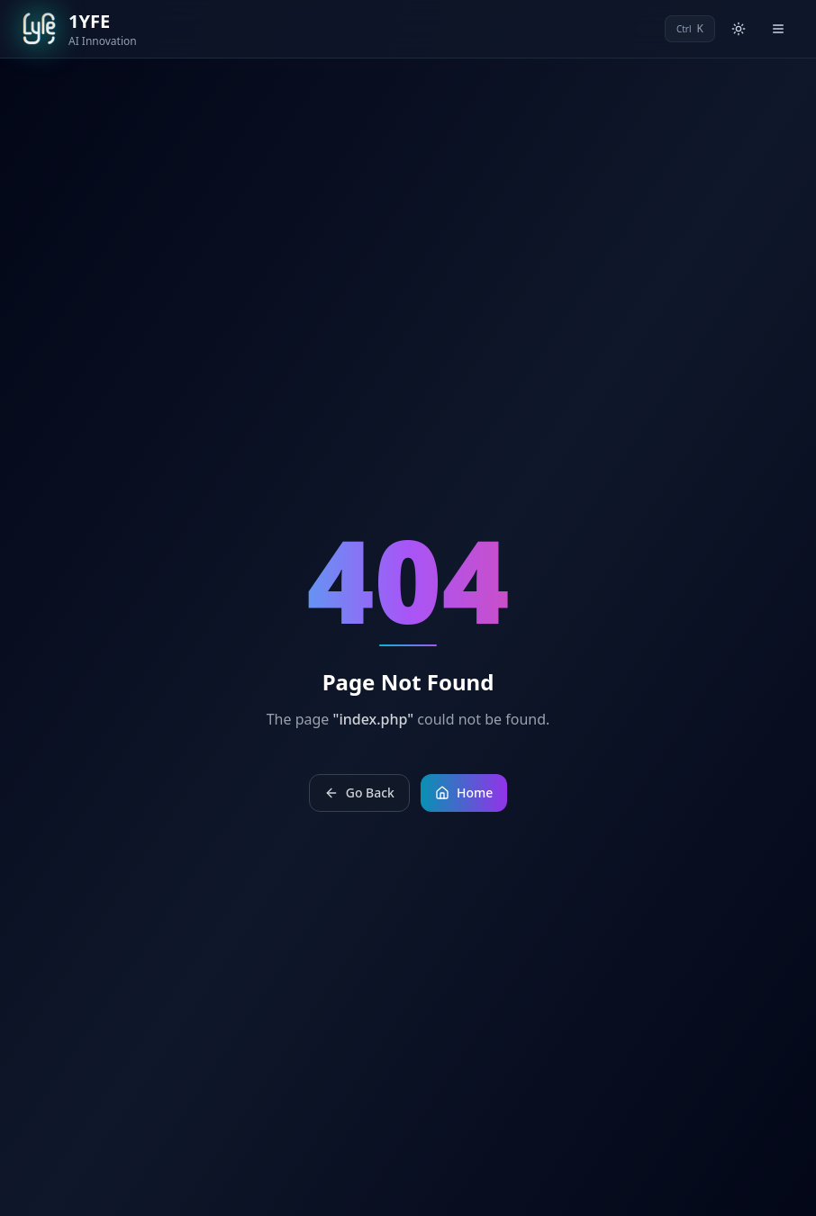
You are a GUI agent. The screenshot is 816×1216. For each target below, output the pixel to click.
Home (464, 792)
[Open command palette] (690, 28)
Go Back (359, 792)
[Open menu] (778, 29)
